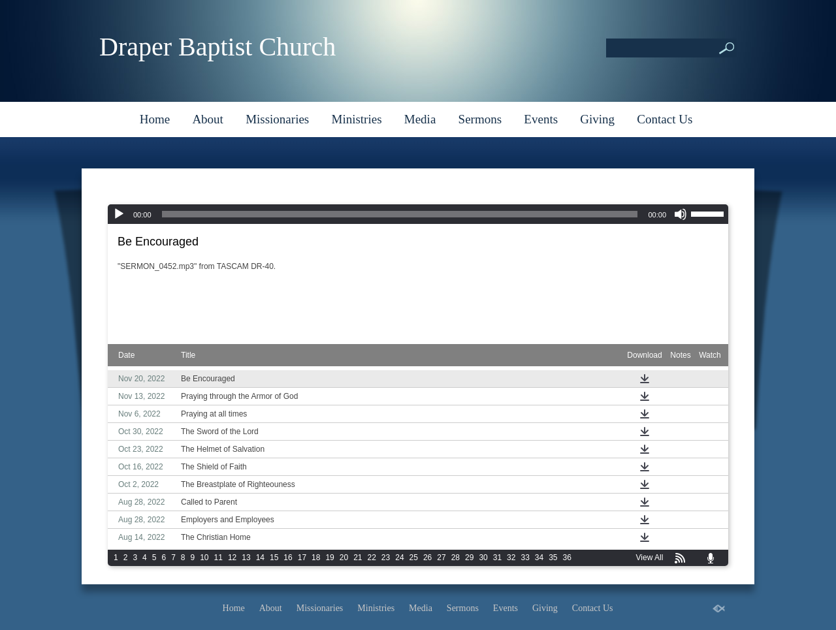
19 (329, 557)
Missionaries (277, 119)
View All (650, 557)
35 (553, 557)
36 (567, 557)
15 (274, 557)
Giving (597, 119)
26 (427, 557)
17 (302, 557)
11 (218, 557)
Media (420, 119)
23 (385, 557)
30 (483, 557)
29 (469, 557)
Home (155, 119)
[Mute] (680, 214)
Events (541, 119)
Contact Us (664, 119)
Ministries (356, 119)
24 (399, 557)
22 (372, 557)
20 (344, 557)
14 (260, 557)
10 (204, 557)
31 (497, 557)
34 (539, 557)
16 (287, 557)
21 (357, 557)
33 (525, 557)
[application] (418, 214)
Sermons (480, 119)
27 (441, 557)
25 (414, 557)
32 (511, 557)
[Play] (118, 214)
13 (246, 557)
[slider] (400, 214)
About (207, 119)
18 (316, 557)
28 (455, 557)
